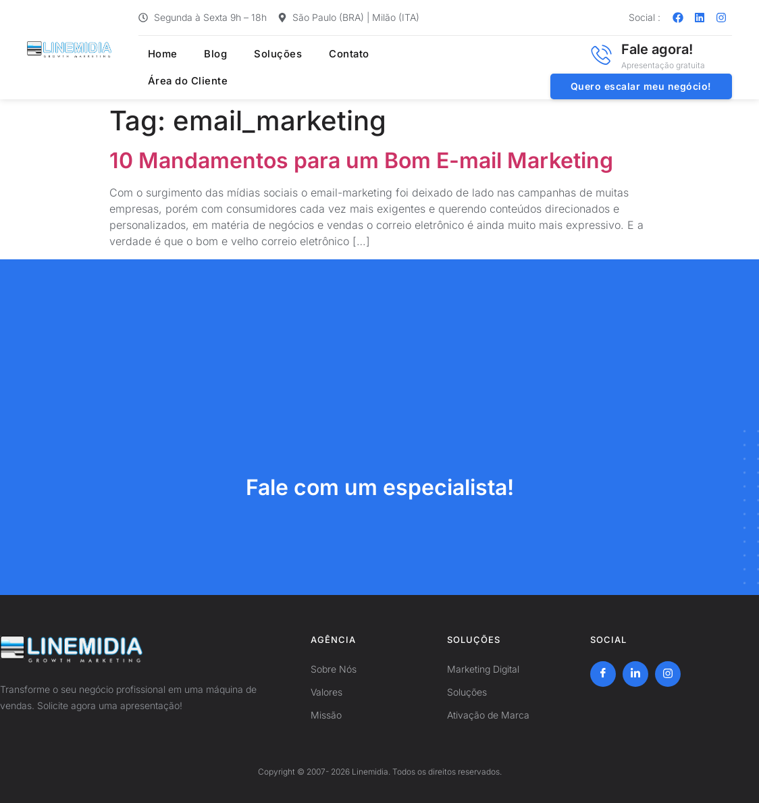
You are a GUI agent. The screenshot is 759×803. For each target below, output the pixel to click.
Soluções (261, 54)
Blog (202, 54)
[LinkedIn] (635, 674)
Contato (328, 54)
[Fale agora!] (601, 55)
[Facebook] (603, 674)
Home (154, 54)
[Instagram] (668, 674)
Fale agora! (657, 49)
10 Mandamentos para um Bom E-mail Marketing (361, 160)
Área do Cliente (180, 81)
